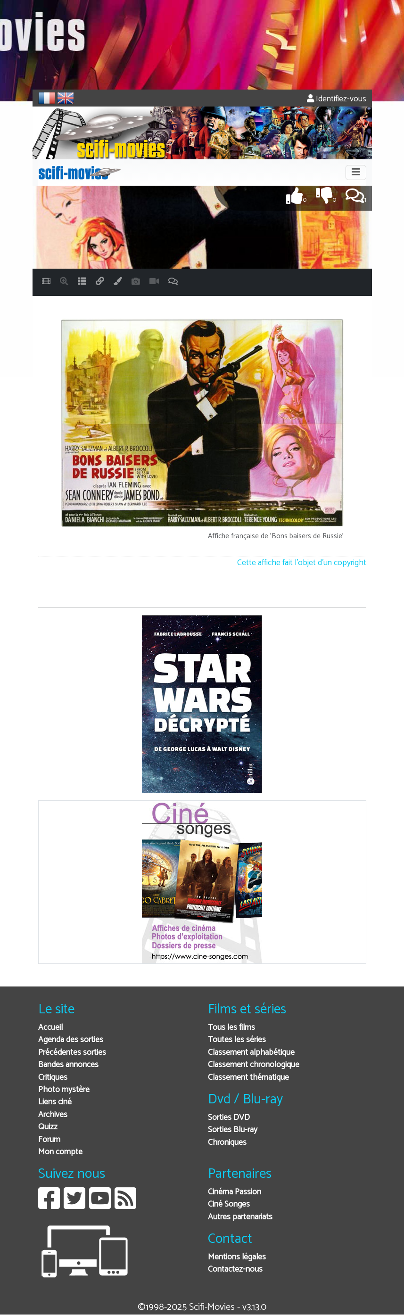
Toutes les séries (237, 1040)
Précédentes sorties (72, 1053)
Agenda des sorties (70, 1040)
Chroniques (227, 1143)
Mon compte (60, 1152)
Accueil (50, 1028)
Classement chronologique (253, 1065)
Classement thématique (248, 1078)
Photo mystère (64, 1090)
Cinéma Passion (234, 1192)
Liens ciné (55, 1102)
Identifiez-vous (336, 99)
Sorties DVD (229, 1118)
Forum (49, 1140)
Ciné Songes (229, 1204)
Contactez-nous (235, 1269)
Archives (52, 1115)
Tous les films (231, 1028)
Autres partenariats (240, 1217)
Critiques (52, 1078)
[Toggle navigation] (356, 172)
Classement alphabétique (251, 1053)
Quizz (48, 1127)
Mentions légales (237, 1257)
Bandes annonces (68, 1065)
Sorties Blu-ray (232, 1130)
